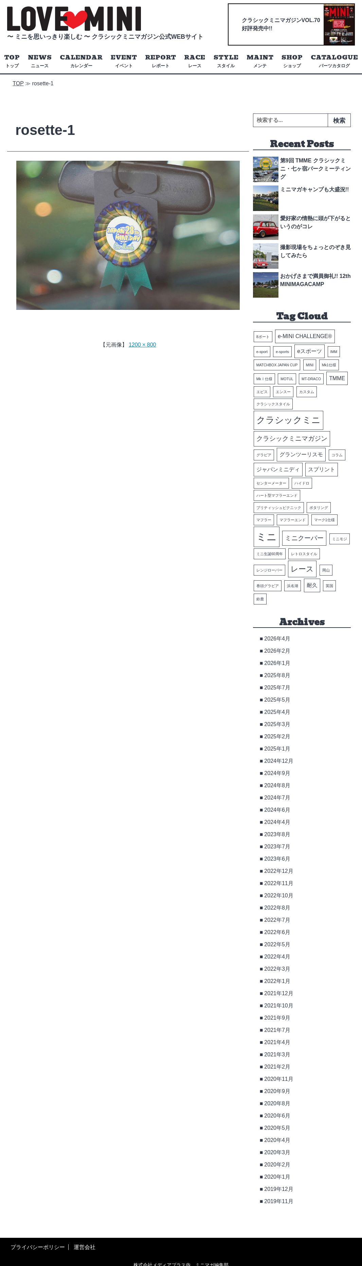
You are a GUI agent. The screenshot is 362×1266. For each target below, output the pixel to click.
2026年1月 (277, 663)
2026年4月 (277, 638)
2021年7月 (277, 1030)
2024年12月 (278, 761)
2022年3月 (277, 969)
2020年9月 (277, 1091)
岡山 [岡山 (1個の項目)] (326, 570)
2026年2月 (277, 651)
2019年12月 (278, 1189)
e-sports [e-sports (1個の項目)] (282, 352)
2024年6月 (277, 810)
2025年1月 (277, 749)
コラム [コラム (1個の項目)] (337, 455)
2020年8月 (277, 1103)
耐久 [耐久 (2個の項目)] (312, 585)
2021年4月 (277, 1042)
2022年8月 (277, 908)
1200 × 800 (142, 345)
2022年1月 (277, 981)
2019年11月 (278, 1201)
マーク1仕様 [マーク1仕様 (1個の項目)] (324, 520)
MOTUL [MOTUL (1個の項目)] (286, 379)
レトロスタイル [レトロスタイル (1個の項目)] (304, 554)
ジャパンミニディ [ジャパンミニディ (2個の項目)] (278, 469)
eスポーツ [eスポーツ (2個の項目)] (309, 351)
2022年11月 (278, 883)
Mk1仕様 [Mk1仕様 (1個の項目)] (329, 365)
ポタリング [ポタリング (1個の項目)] (318, 508)
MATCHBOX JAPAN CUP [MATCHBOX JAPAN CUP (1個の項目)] (277, 365)
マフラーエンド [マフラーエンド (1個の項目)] (292, 520)
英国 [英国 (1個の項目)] (329, 586)
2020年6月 (277, 1116)
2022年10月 (278, 895)
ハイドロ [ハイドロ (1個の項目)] (301, 483)
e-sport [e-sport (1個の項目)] (262, 352)
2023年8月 (277, 834)
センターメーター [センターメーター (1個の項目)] (271, 483)
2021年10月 (278, 1005)
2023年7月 (277, 846)
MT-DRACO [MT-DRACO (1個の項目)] (311, 379)
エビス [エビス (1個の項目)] (262, 392)
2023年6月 (277, 859)
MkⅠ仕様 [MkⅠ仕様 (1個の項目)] (264, 379)
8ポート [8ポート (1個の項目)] (263, 337)
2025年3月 (277, 724)
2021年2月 (277, 1067)
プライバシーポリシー (38, 1247)
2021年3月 (277, 1054)
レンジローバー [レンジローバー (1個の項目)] (269, 570)
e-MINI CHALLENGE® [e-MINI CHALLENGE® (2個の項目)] (305, 336)
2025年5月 (277, 700)
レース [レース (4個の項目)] (302, 569)
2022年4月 (277, 957)
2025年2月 (277, 736)
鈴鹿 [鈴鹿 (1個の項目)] (260, 599)
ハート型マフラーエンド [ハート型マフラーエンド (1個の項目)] (276, 495)
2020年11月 (278, 1079)
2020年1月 (277, 1177)
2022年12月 (278, 871)
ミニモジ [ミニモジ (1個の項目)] (339, 539)
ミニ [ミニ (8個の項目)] (266, 536)
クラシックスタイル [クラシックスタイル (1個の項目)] (273, 404)
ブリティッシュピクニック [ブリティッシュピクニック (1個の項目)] (278, 508)
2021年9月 (277, 1018)
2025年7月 (277, 687)
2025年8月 (277, 675)
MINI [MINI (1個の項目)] (310, 365)
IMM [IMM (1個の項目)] (334, 352)
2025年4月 (277, 712)
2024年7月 (277, 798)
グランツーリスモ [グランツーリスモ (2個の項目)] (301, 455)
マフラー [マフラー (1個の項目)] (263, 520)
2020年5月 (277, 1128)
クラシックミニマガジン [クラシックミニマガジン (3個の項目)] (291, 438)
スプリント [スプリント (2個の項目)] (321, 469)
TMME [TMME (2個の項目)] (337, 378)
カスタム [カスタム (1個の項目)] (306, 392)
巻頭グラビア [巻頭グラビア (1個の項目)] (267, 586)
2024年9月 (277, 773)
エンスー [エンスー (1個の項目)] (283, 392)
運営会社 (84, 1247)
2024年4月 (277, 822)
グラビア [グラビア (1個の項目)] (263, 455)
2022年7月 (277, 920)
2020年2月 (277, 1164)
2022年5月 (277, 944)
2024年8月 (277, 785)
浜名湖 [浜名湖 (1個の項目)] (292, 586)
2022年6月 (277, 932)
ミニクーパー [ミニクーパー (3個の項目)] (304, 538)
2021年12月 (278, 993)
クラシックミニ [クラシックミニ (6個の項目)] (288, 420)
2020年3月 (277, 1152)
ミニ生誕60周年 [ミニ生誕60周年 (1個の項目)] (269, 554)
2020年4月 (277, 1140)
